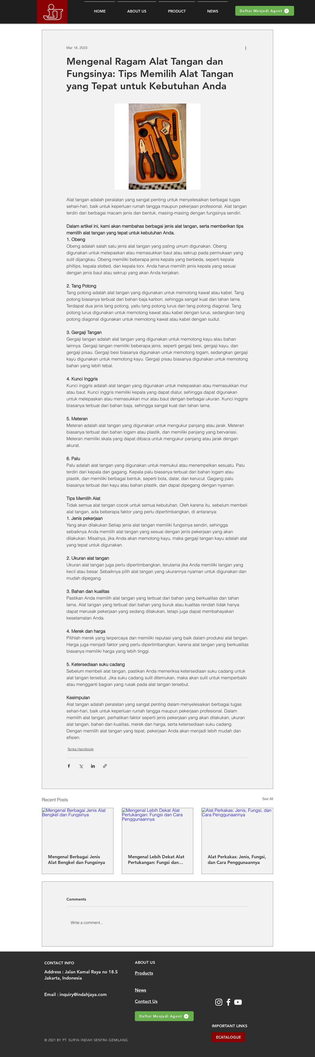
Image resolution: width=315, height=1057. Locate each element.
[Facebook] (228, 1002)
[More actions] (246, 48)
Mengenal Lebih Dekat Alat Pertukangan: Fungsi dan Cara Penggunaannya (156, 859)
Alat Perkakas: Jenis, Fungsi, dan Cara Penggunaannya (237, 859)
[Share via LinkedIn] (93, 766)
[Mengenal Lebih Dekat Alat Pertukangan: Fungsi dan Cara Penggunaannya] (157, 828)
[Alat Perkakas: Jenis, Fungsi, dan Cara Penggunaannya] (237, 828)
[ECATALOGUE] (228, 1037)
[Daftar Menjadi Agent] (264, 11)
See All (267, 799)
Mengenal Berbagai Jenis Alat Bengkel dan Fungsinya (76, 859)
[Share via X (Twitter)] (81, 766)
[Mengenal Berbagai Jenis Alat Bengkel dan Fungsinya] (77, 828)
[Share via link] (105, 766)
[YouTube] (238, 1002)
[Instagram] (218, 1002)
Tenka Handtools (80, 749)
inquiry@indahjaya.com (83, 994)
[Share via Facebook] (68, 766)
